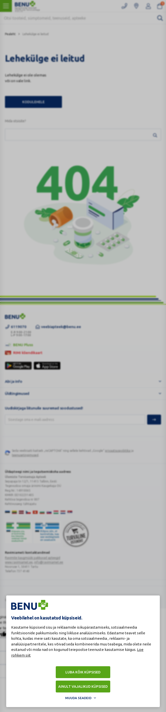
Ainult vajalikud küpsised (83, 686)
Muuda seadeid (78, 698)
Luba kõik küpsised (83, 672)
